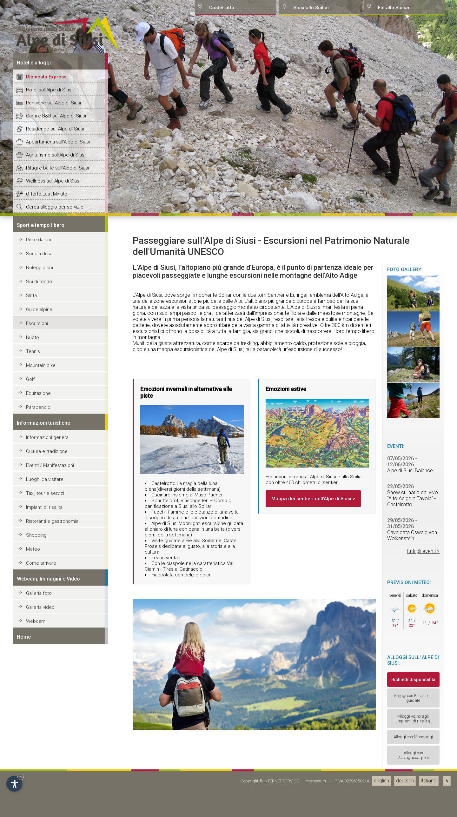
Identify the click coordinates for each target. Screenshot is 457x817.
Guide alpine (39, 747)
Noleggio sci (39, 705)
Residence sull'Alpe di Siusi (55, 566)
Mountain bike (41, 803)
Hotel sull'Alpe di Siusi (49, 527)
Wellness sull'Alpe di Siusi (53, 618)
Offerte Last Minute (46, 631)
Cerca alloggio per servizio (54, 645)
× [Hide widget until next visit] (20, 776)
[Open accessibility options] (14, 784)
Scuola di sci (40, 691)
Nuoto (32, 775)
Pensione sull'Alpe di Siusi (53, 540)
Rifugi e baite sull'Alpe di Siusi (57, 605)
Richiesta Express (46, 514)
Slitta (31, 733)
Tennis (33, 789)
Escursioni (37, 761)
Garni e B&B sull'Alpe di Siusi (56, 553)
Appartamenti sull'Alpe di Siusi (58, 579)
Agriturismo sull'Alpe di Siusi (55, 592)
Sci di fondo (39, 719)
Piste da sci (38, 677)
